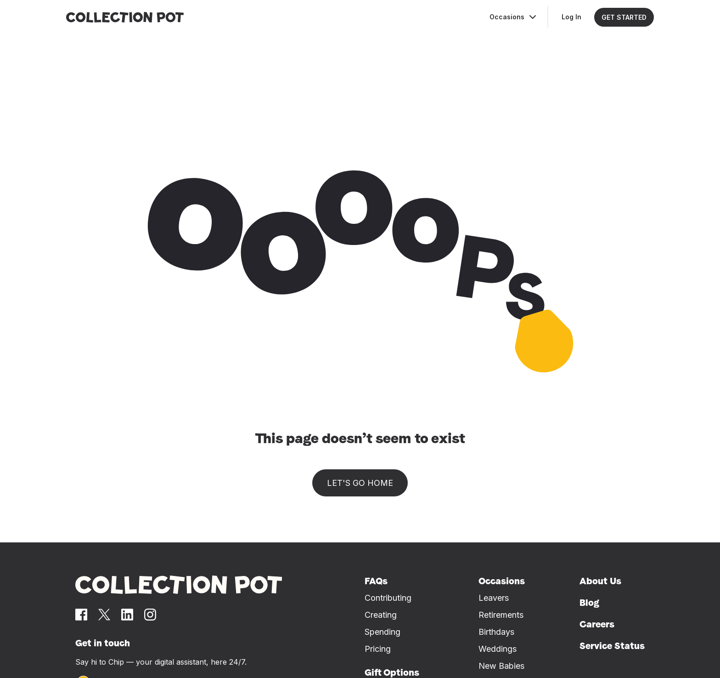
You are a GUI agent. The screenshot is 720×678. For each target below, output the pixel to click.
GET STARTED (624, 17)
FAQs (376, 581)
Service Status (612, 645)
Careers (596, 624)
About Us (600, 581)
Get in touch (102, 643)
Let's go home (360, 483)
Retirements (500, 615)
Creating (381, 615)
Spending (382, 632)
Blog (589, 602)
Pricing (378, 649)
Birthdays (496, 632)
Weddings (497, 649)
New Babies (501, 666)
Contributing (388, 598)
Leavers (493, 598)
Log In (571, 16)
